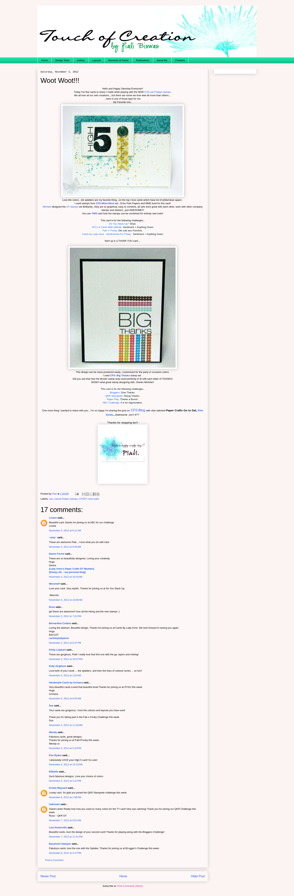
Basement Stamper (60, 843)
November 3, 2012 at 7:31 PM (65, 616)
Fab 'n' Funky (110, 230)
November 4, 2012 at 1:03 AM (65, 675)
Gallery (81, 60)
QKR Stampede (113, 395)
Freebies (180, 60)
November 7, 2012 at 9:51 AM (65, 820)
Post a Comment (54, 860)
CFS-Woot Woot (105, 203)
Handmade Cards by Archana (66, 682)
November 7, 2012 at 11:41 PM (65, 836)
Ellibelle (53, 771)
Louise (53, 517)
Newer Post (48, 876)
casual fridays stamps (66, 498)
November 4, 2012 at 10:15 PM (65, 764)
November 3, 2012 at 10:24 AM (65, 576)
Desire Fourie (56, 553)
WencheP (54, 583)
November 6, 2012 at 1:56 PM (65, 797)
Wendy (53, 732)
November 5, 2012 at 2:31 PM (65, 780)
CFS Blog (138, 410)
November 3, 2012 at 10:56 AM (65, 599)
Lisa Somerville (58, 827)
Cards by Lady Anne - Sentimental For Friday (106, 234)
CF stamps (72, 206)
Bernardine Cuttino (60, 623)
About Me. (162, 60)
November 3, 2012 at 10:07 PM (65, 659)
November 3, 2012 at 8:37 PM (65, 642)
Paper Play (113, 399)
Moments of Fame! (118, 60)
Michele (47, 206)
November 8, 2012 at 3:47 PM (65, 853)
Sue (51, 705)
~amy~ (53, 537)
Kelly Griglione (57, 666)
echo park (93, 498)
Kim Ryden (55, 755)
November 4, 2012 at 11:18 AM (65, 725)
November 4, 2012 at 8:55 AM (65, 698)
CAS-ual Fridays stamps (157, 92)
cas (51, 498)
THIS (94, 213)
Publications (142, 60)
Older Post (198, 876)
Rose (52, 607)
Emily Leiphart (57, 649)
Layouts (96, 60)
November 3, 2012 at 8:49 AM (65, 546)
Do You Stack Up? (119, 223)
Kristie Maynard (58, 788)
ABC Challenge (111, 402)
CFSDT (83, 498)
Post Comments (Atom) (130, 886)
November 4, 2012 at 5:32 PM (65, 748)
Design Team (62, 60)
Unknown (54, 804)
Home (44, 60)
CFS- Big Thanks (120, 375)
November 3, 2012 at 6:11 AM (65, 530)
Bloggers (115, 392)
